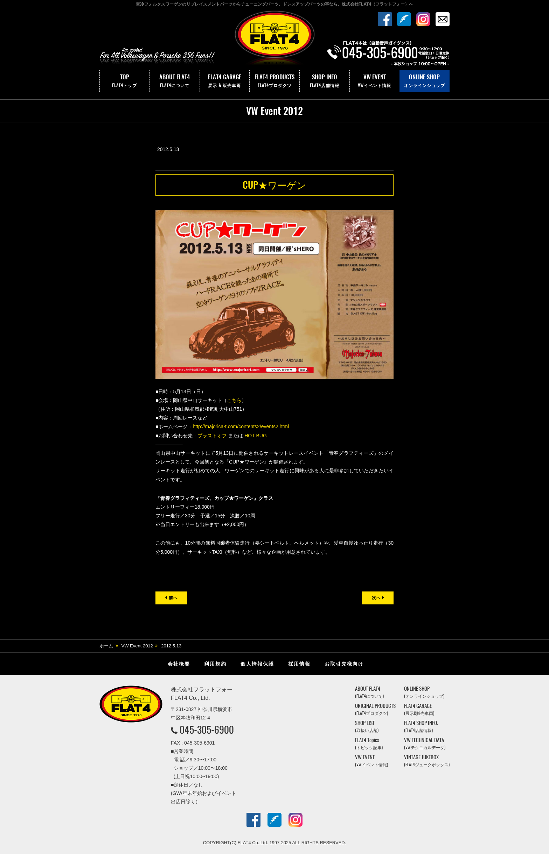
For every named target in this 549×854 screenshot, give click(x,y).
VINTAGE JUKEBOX (427, 760)
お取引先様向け (344, 664)
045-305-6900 (207, 729)
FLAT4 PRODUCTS (274, 81)
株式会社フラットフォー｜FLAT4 (274, 39)
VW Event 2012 (137, 645)
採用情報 (299, 664)
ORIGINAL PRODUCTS (375, 709)
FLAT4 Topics (369, 743)
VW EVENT (374, 81)
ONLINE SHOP (424, 81)
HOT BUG (255, 435)
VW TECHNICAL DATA (424, 743)
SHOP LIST (366, 726)
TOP (125, 81)
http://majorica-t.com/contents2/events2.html (241, 426)
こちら (234, 400)
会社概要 (179, 664)
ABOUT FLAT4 (175, 81)
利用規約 (215, 664)
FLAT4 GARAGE (225, 81)
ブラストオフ (212, 435)
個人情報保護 (257, 664)
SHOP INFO (324, 81)
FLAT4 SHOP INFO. (421, 726)
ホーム (106, 645)
